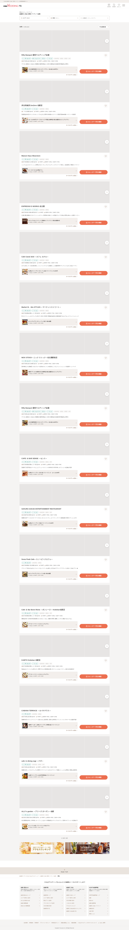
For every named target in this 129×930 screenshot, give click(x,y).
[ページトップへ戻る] (64, 870)
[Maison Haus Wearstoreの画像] (65, 142)
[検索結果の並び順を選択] (104, 27)
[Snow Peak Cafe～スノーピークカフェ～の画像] (65, 545)
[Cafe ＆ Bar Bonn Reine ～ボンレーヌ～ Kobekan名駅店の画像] (65, 596)
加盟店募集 (73, 922)
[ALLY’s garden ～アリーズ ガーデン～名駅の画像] (65, 797)
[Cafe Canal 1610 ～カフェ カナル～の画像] (65, 243)
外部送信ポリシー (55, 922)
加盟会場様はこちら (65, 922)
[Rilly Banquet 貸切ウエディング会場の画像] (65, 41)
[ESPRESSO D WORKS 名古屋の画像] (65, 192)
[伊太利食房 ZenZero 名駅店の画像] (65, 91)
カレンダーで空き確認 (93, 71)
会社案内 (26, 922)
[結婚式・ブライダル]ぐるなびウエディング (29, 876)
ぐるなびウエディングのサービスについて (87, 922)
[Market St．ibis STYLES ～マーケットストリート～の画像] (65, 293)
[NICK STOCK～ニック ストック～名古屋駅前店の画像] (65, 343)
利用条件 (37, 922)
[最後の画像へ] (107, 41)
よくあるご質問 (101, 922)
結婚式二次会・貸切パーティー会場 (48, 876)
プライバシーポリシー (45, 922)
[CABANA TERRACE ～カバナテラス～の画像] (65, 696)
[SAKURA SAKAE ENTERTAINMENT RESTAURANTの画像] (65, 495)
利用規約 (31, 922)
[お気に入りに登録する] (106, 55)
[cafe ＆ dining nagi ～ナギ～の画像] (65, 747)
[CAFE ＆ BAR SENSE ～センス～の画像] (65, 444)
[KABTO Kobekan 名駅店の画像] (65, 646)
